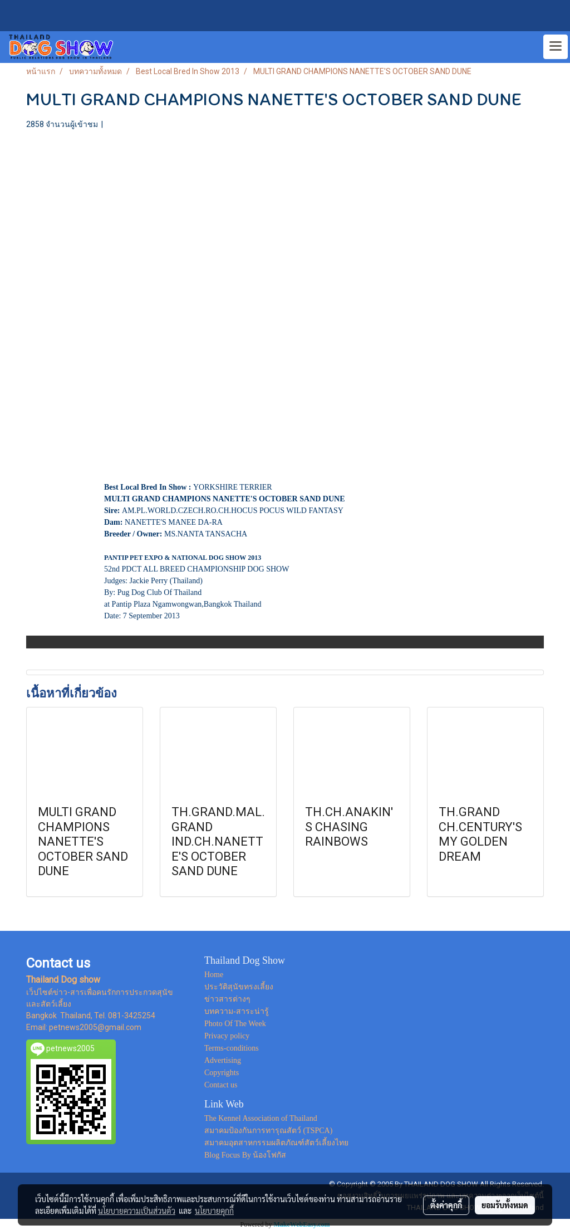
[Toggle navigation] (555, 47)
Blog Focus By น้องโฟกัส (245, 1155)
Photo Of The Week (235, 1023)
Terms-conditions (231, 1048)
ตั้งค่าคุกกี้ (446, 1205)
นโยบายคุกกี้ (214, 1210)
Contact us (221, 1085)
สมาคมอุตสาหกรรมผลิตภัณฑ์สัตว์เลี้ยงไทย (276, 1143)
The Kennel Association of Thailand (260, 1118)
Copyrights (221, 1072)
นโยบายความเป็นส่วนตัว (136, 1210)
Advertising (222, 1060)
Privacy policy (226, 1036)
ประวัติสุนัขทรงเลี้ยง (238, 987)
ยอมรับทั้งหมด (504, 1205)
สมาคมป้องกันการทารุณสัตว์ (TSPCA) (268, 1130)
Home (213, 974)
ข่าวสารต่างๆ (227, 999)
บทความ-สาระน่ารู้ (236, 1011)
